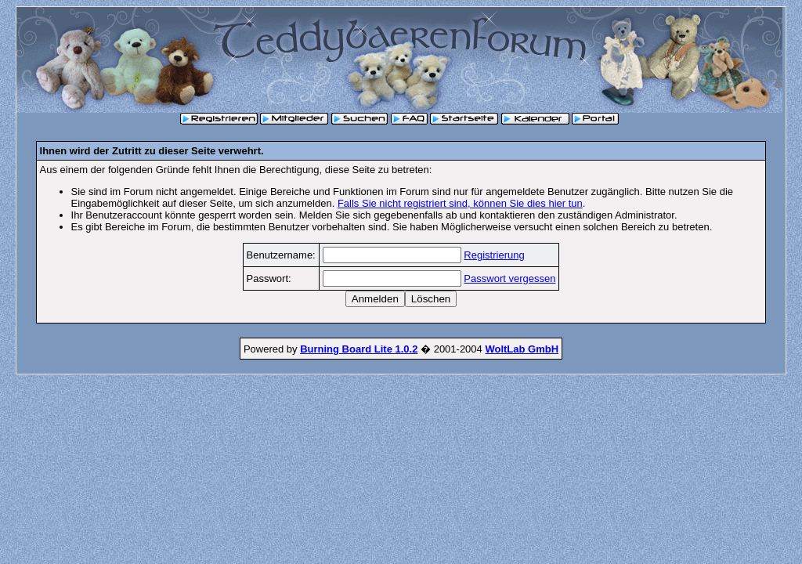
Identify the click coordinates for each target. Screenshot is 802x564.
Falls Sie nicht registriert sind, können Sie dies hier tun (460, 203)
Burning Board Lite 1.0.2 (358, 349)
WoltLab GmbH (521, 349)
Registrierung (494, 255)
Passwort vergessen (509, 278)
